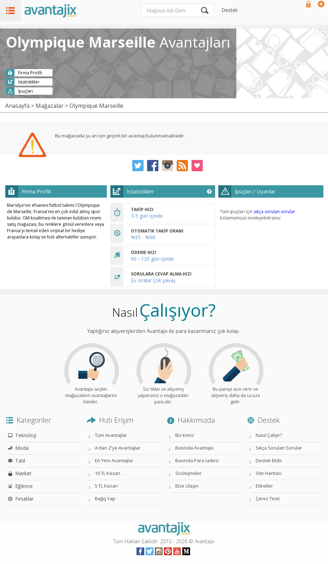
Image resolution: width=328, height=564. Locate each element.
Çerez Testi (268, 498)
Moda (22, 448)
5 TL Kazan (106, 486)
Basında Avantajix (194, 448)
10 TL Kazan (107, 473)
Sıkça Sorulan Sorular (279, 448)
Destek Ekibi (269, 460)
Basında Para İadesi (197, 460)
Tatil (20, 460)
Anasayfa (17, 106)
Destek (229, 10)
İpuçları (25, 91)
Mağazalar (49, 106)
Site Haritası (268, 473)
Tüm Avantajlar (111, 435)
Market (23, 473)
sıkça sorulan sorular (274, 212)
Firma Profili (30, 73)
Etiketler (264, 486)
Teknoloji (25, 435)
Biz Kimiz (184, 435)
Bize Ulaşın (187, 486)
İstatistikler (29, 82)
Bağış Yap (105, 498)
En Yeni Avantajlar (114, 460)
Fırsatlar (24, 498)
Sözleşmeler (188, 473)
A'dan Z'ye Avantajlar (117, 448)
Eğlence (24, 486)
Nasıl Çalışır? (269, 435)
